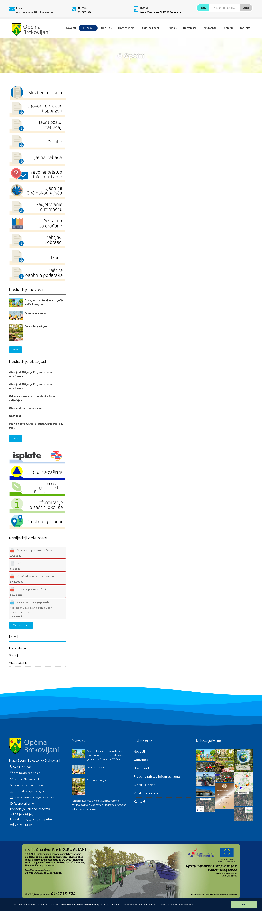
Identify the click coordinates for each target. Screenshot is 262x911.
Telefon (82, 8)
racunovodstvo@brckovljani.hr (31, 785)
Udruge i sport (152, 28)
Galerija (229, 28)
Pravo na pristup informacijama (157, 776)
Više (15, 349)
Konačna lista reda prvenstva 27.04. (33, 578)
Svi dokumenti (21, 625)
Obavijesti (189, 28)
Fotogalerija (17, 648)
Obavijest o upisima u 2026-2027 (32, 552)
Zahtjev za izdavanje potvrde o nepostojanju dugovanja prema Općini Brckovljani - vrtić (31, 608)
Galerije (14, 655)
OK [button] (244, 904)
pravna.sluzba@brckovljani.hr (34, 12)
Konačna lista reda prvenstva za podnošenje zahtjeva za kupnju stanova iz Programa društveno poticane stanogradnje (99, 805)
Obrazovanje (127, 28)
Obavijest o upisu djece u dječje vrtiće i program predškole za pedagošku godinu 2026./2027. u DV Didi (107, 755)
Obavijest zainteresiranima (25, 408)
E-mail (20, 8)
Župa (173, 28)
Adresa (144, 8)
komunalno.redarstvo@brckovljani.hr (34, 797)
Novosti (71, 28)
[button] (177, 904)
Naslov (202, 8)
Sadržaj (246, 8)
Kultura (106, 28)
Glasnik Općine (145, 785)
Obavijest (15, 416)
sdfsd (16, 565)
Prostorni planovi (146, 793)
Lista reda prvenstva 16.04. (28, 591)
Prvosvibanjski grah (36, 326)
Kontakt (244, 28)
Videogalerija (18, 662)
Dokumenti (210, 28)
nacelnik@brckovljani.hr (27, 779)
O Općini (88, 28)
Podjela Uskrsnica (35, 313)
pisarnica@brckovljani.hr (27, 772)
